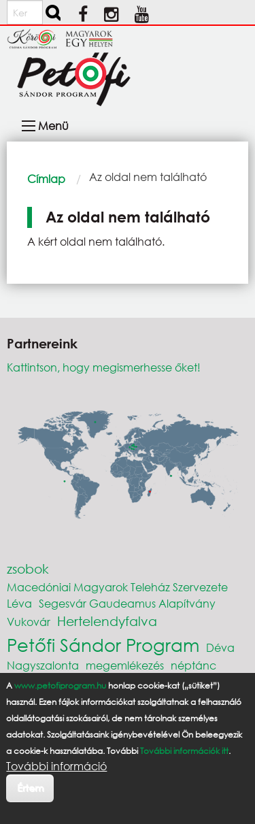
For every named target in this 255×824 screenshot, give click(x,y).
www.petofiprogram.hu (60, 685)
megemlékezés (125, 665)
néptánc (193, 665)
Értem (30, 787)
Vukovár (28, 621)
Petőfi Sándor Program (103, 644)
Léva (19, 603)
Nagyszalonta (43, 665)
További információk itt (184, 751)
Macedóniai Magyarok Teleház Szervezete (117, 587)
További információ (56, 766)
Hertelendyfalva (107, 621)
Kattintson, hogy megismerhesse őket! (104, 367)
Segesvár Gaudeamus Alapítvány (127, 603)
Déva (220, 647)
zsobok (28, 568)
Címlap (46, 178)
